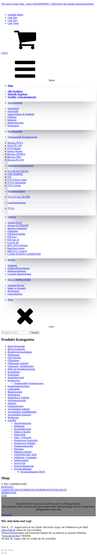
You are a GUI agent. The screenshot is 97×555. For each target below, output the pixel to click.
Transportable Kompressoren (22, 137)
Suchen (34, 332)
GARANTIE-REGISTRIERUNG (18, 489)
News (10, 299)
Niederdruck (14, 394)
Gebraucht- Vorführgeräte (21, 366)
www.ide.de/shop (11, 535)
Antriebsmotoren (22, 423)
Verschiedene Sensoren (19, 414)
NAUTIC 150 (15, 145)
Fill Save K (13, 239)
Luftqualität (14, 389)
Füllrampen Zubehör (18, 363)
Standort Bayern (16, 285)
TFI (9, 177)
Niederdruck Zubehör (18, 397)
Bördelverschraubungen (20, 352)
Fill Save (12, 237)
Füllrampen (13, 360)
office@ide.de (8, 530)
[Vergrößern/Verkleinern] (2, 550)
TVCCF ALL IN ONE (19, 197)
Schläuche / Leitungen (25, 457)
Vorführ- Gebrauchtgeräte (22, 97)
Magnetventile (15, 391)
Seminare (12, 265)
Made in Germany (17, 288)
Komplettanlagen (16, 191)
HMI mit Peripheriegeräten (21, 369)
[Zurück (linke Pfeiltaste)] (2, 553)
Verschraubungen (23, 469)
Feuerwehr (13, 111)
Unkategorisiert (15, 406)
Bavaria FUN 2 (15, 142)
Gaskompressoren (17, 202)
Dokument (19, 426)
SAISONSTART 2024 (25, 454)
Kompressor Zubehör (25, 443)
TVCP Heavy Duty (17, 179)
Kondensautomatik (23, 446)
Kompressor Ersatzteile (26, 440)
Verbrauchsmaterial (24, 466)
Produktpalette (15, 131)
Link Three (13, 23)
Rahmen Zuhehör (23, 451)
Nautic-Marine (15, 151)
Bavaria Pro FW (16, 159)
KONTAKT (7, 487)
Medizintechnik (15, 122)
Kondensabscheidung (18, 386)
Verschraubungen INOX (32, 471)
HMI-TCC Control (17, 251)
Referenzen (13, 291)
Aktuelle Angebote (18, 94)
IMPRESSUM (8, 492)
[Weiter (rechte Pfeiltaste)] (5, 553)
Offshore (12, 117)
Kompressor (14, 380)
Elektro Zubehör (22, 431)
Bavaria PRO (14, 157)
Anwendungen (15, 102)
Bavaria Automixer (17, 228)
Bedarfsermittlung (17, 271)
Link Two (12, 20)
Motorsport (13, 125)
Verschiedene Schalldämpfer (22, 411)
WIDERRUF (41, 489)
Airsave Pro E (15, 222)
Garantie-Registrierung (19, 274)
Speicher (12, 403)
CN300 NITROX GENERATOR (24, 254)
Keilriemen (13, 374)
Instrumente (14, 372)
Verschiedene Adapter (19, 409)
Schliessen (6, 514)
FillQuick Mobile (16, 234)
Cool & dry (13, 242)
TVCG (11, 208)
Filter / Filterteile (22, 437)
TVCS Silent (14, 185)
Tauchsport (13, 108)
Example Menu (15, 14)
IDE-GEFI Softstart (18, 245)
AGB (4, 495)
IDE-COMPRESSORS (19, 279)
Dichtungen (13, 354)
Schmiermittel (21, 460)
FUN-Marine (14, 148)
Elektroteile (20, 434)
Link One (12, 17)
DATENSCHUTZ (57, 489)
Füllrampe (13, 231)
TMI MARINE (15, 174)
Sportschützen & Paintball (21, 114)
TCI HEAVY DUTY (18, 171)
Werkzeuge (13, 417)
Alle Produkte (15, 91)
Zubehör (12, 217)
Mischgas (19, 449)
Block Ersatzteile (16, 349)
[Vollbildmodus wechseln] (5, 550)
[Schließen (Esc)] (12, 550)
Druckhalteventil (22, 429)
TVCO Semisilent (17, 182)
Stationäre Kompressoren (20, 165)
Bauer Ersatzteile (16, 346)
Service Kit (19, 463)
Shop (10, 85)
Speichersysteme (16, 248)
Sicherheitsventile (17, 400)
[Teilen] (9, 550)
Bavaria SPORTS (16, 154)
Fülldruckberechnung (18, 268)
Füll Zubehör (14, 357)
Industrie (12, 120)
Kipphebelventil (16, 377)
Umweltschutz (15, 294)
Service (11, 259)
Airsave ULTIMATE (18, 225)
